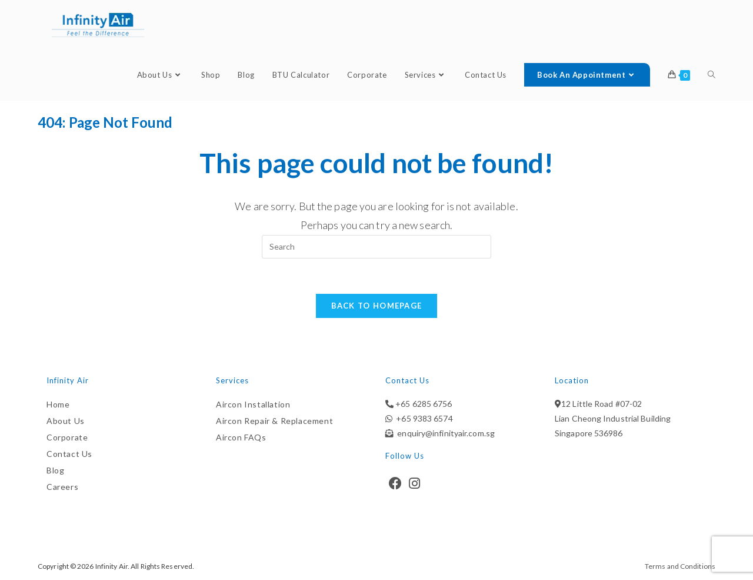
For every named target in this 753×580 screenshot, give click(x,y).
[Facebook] (395, 483)
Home (57, 404)
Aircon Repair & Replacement (274, 421)
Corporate (67, 437)
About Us (65, 421)
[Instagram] (414, 483)
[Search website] (711, 75)
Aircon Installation (253, 404)
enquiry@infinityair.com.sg (444, 433)
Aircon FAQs (241, 437)
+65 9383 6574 (422, 418)
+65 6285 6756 (423, 404)
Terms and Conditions (680, 566)
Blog (55, 470)
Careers (62, 487)
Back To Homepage (376, 305)
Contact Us (69, 454)
